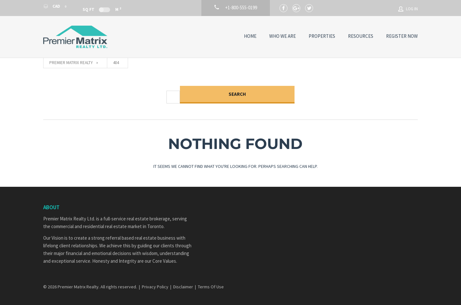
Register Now (402, 36)
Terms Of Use (211, 287)
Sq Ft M (102, 9)
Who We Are (282, 36)
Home (250, 36)
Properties (322, 36)
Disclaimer (183, 287)
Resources (360, 36)
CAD (52, 6)
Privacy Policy (155, 287)
